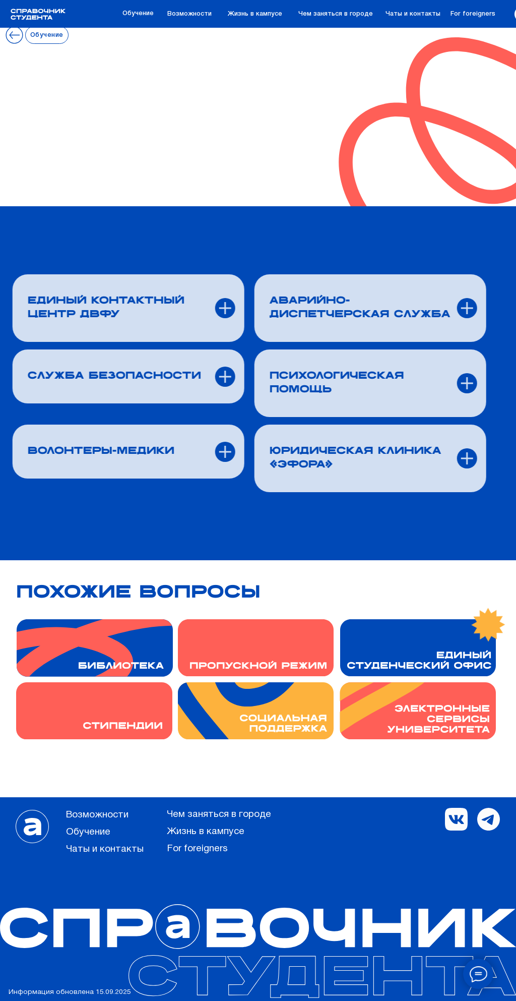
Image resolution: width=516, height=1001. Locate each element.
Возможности (189, 14)
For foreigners (472, 14)
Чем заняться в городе (335, 14)
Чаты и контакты (412, 14)
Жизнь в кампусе (255, 14)
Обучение (138, 13)
